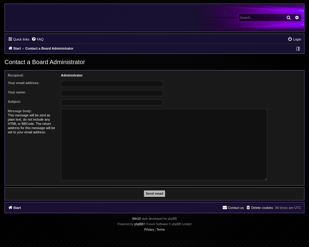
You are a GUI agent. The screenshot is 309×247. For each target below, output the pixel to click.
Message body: (20, 111)
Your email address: (23, 83)
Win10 (136, 218)
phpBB (138, 224)
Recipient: (16, 75)
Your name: (17, 92)
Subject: (14, 101)
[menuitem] (37, 39)
